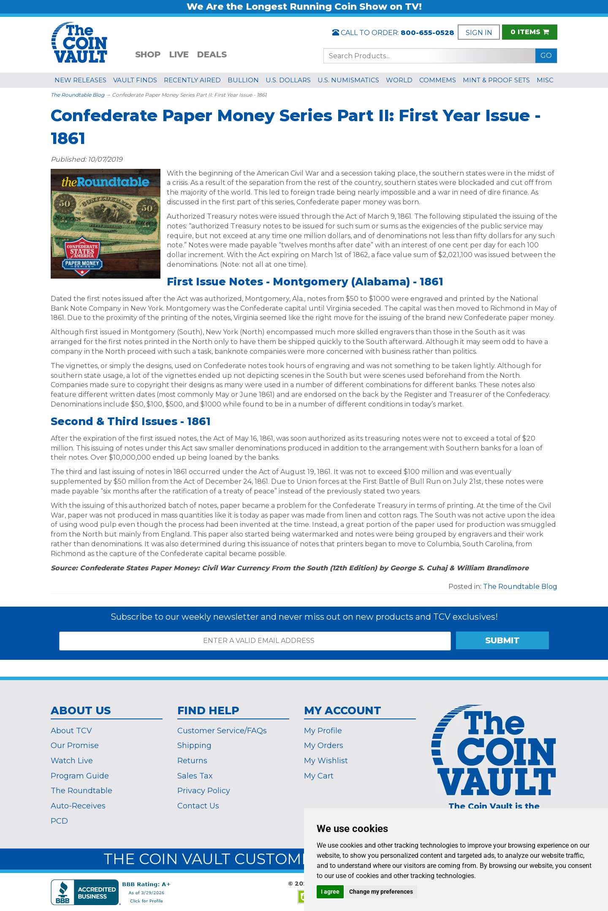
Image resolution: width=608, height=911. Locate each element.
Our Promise (75, 745)
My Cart (319, 776)
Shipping (194, 745)
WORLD (399, 80)
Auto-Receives (78, 806)
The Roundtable (81, 790)
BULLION (243, 80)
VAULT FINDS (135, 80)
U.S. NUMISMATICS (348, 80)
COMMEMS (437, 80)
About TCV (71, 730)
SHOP (148, 54)
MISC (545, 80)
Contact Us (198, 806)
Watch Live (72, 760)
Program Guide (80, 776)
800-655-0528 (427, 33)
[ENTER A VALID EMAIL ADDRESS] (255, 641)
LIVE (179, 54)
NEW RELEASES (80, 80)
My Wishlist (326, 760)
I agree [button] (330, 891)
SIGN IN (479, 33)
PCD (59, 821)
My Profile (323, 730)
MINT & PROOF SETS (496, 80)
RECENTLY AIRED (192, 80)
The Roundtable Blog (77, 95)
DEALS (212, 54)
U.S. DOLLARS (288, 80)
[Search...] (429, 55)
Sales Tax (195, 776)
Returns (192, 760)
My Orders (323, 745)
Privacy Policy (203, 790)
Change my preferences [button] (381, 891)
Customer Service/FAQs (222, 730)
